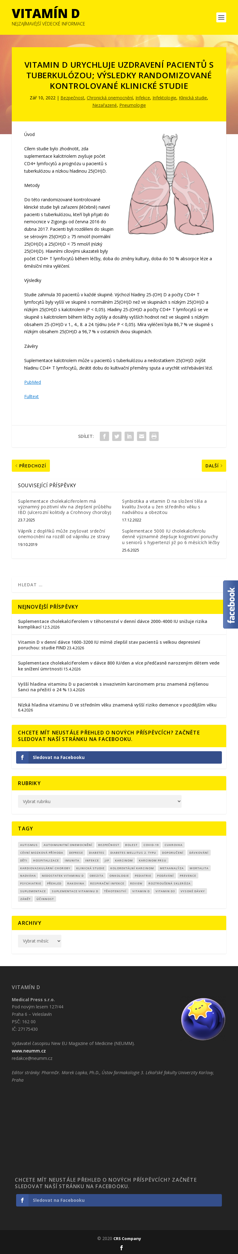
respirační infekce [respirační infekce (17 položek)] (107, 883)
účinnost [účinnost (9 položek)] (45, 899)
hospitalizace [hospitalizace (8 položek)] (46, 860)
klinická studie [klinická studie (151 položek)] (90, 868)
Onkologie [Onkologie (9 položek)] (119, 876)
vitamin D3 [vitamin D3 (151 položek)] (165, 891)
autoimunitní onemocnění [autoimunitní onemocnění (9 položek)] (68, 845)
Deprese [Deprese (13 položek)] (76, 853)
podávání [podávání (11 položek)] (165, 876)
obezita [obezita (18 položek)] (97, 876)
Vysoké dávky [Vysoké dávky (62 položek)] (193, 891)
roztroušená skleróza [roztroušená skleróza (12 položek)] (169, 883)
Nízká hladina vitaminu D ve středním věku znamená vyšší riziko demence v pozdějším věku (117, 705)
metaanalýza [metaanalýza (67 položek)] (172, 868)
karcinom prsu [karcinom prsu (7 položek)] (152, 860)
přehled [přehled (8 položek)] (54, 883)
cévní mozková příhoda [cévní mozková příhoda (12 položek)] (41, 853)
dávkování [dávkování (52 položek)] (199, 853)
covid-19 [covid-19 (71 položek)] (151, 845)
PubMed (32, 382)
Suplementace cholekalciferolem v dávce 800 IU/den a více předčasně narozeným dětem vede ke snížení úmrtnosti (118, 665)
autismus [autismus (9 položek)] (29, 845)
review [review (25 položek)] (136, 883)
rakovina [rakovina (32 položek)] (75, 883)
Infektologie (164, 98)
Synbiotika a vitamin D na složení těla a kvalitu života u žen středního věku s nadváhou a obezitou (164, 506)
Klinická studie (193, 98)
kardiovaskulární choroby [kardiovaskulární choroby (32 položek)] (45, 868)
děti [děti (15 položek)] (23, 860)
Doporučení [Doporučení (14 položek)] (172, 853)
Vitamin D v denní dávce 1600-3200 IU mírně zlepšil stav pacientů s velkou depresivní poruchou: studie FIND (109, 645)
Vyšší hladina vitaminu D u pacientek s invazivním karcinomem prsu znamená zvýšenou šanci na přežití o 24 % (113, 687)
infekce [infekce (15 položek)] (92, 860)
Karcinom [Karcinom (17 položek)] (124, 860)
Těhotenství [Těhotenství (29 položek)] (115, 891)
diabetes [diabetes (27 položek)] (96, 853)
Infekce (142, 98)
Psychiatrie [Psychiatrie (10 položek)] (30, 883)
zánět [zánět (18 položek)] (25, 899)
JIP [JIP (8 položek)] (107, 860)
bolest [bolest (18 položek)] (131, 845)
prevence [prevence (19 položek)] (188, 876)
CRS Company (127, 1238)
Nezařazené (104, 105)
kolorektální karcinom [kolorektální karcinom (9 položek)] (132, 868)
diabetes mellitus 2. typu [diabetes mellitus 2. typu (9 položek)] (133, 853)
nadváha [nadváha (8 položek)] (28, 876)
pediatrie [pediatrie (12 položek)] (143, 876)
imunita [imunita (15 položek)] (72, 860)
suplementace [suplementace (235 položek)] (33, 891)
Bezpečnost (72, 98)
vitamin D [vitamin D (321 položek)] (141, 891)
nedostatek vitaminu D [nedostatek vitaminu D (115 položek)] (63, 876)
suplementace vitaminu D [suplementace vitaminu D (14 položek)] (75, 891)
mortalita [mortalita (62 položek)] (199, 868)
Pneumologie (132, 105)
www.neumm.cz (29, 1051)
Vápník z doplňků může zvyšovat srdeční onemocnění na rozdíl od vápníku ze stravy (64, 533)
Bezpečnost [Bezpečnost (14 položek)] (108, 845)
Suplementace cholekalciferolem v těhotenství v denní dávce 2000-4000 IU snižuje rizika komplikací (112, 624)
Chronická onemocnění (110, 98)
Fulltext (31, 396)
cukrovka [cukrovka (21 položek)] (174, 845)
